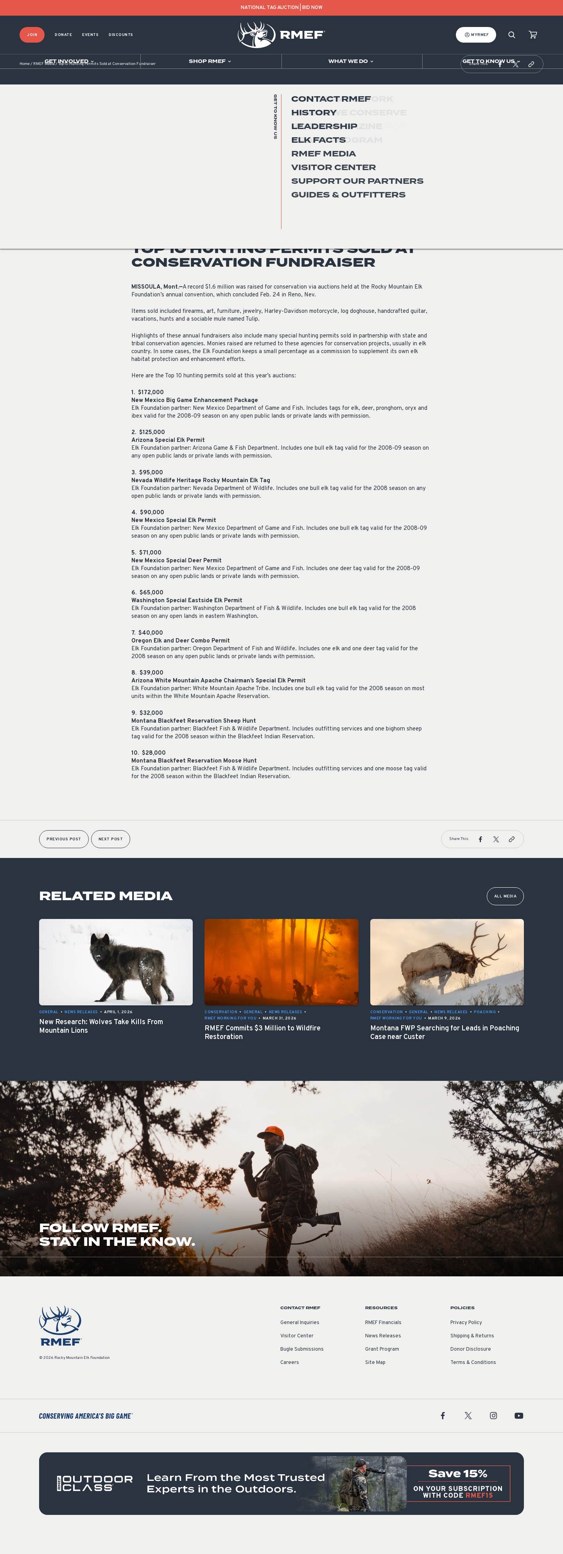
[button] (500, 83)
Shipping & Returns (472, 1356)
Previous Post (64, 858)
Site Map (375, 1382)
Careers (289, 1382)
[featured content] (281, 1503)
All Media (505, 916)
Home (25, 83)
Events (90, 35)
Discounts (121, 35)
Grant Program (382, 1369)
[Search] (511, 35)
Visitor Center (297, 1356)
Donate (63, 35)
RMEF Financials (383, 1342)
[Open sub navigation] (70, 61)
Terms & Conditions (473, 1382)
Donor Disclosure (470, 1369)
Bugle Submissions (302, 1369)
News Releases (148, 185)
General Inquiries (299, 1342)
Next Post (111, 858)
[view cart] (532, 35)
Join (32, 35)
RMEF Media (44, 83)
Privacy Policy (466, 1342)
